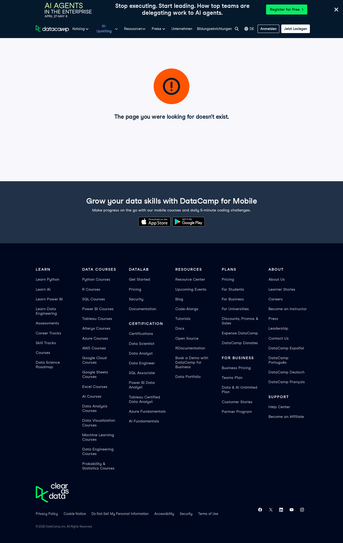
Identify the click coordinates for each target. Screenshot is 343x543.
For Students (233, 289)
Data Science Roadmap (48, 364)
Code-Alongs (186, 309)
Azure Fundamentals (147, 411)
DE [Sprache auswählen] (249, 29)
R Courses (91, 289)
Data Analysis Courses (94, 408)
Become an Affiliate (286, 416)
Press (273, 318)
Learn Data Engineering (46, 311)
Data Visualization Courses (98, 422)
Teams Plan (232, 377)
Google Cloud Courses (94, 360)
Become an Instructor (287, 309)
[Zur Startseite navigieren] (52, 28)
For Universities (235, 309)
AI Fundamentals (144, 421)
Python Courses (96, 279)
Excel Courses (94, 386)
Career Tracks (48, 333)
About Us (276, 279)
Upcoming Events (191, 289)
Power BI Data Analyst (142, 384)
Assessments (47, 323)
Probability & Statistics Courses (98, 465)
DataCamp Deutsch (286, 372)
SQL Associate (142, 373)
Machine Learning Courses (98, 437)
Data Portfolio (188, 376)
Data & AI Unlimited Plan (239, 389)
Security (136, 299)
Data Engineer (142, 363)
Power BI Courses (98, 309)
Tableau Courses (97, 318)
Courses (43, 352)
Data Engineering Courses (98, 451)
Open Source (186, 338)
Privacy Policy (47, 514)
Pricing (135, 289)
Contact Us (278, 338)
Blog (179, 299)
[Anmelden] (268, 28)
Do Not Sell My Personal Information (120, 514)
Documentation (142, 309)
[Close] (336, 10)
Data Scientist (141, 343)
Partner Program (237, 411)
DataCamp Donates (240, 343)
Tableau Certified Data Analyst (144, 399)
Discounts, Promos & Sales (240, 320)
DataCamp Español (286, 348)
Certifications (141, 333)
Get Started (139, 279)
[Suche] (236, 28)
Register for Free (286, 9)
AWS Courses (94, 348)
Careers (275, 299)
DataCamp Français (286, 382)
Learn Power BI (49, 299)
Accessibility (164, 514)
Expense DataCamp (240, 333)
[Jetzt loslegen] (295, 28)
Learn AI (43, 289)
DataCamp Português (278, 360)
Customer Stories (237, 402)
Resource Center (190, 279)
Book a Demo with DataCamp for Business (191, 362)
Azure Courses (95, 338)
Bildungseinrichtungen (214, 29)
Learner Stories (281, 289)
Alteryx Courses (96, 328)
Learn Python (47, 279)
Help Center (279, 407)
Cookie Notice (75, 514)
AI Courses (91, 396)
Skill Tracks (46, 343)
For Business (233, 299)
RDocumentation (190, 348)
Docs (179, 328)
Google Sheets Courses (95, 374)
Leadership (278, 328)
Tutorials (183, 318)
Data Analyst (141, 353)
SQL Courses (93, 299)
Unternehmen (182, 29)
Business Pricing (236, 368)
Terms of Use (208, 514)
